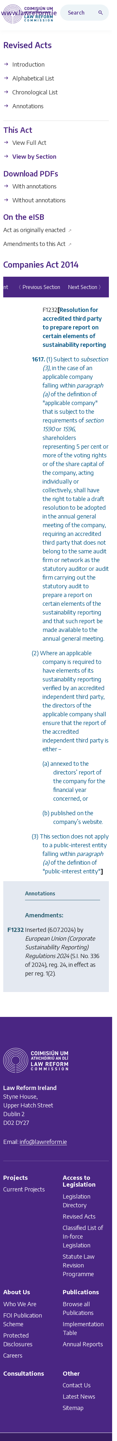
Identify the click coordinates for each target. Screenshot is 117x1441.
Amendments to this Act (37, 243)
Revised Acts (79, 1216)
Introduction (24, 64)
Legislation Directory (76, 1200)
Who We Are (19, 1304)
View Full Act (24, 142)
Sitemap (73, 1408)
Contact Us (77, 1385)
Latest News (79, 1396)
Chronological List (30, 92)
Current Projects (24, 1189)
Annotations (23, 106)
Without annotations (34, 200)
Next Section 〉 (86, 287)
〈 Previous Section (38, 287)
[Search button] (102, 13)
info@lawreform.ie (43, 1141)
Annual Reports (83, 1344)
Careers (12, 1355)
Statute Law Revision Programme (79, 1265)
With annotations (30, 186)
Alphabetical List (28, 78)
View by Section (29, 156)
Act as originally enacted (37, 229)
